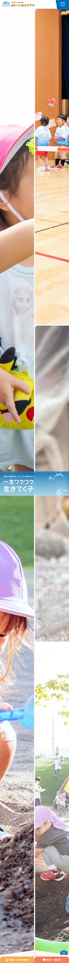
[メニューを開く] (62, 5)
